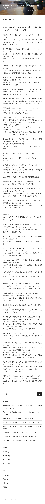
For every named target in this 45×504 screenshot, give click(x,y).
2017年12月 (7, 456)
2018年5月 (6, 452)
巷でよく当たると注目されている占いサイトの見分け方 (21, 422)
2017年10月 (7, 464)
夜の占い (6, 479)
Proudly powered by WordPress (10, 500)
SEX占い (6, 475)
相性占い (6, 483)
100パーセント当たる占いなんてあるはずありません (20, 440)
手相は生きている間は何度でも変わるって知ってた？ (20, 436)
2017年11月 (7, 460)
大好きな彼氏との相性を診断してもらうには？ (18, 418)
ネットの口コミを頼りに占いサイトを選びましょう (19, 432)
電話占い (6, 487)
